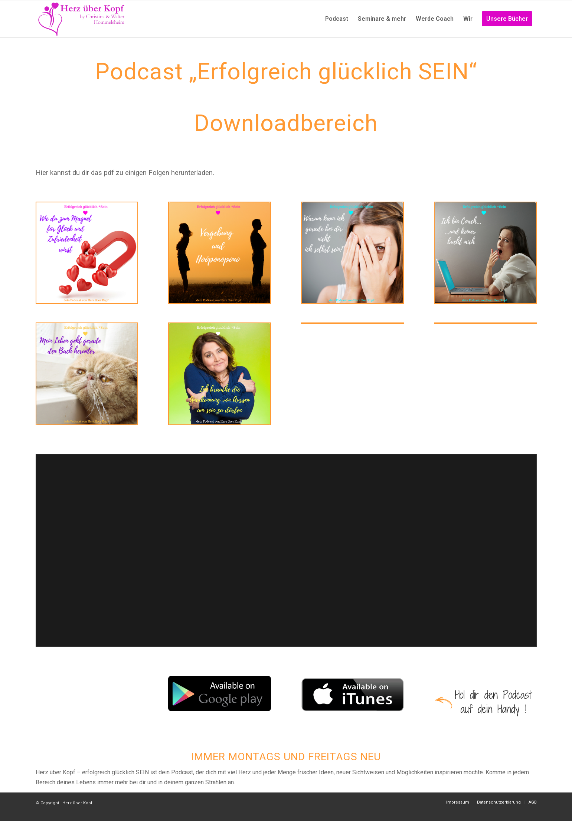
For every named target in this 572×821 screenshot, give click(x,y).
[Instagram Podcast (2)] (485, 253)
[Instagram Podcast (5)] (87, 373)
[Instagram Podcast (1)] (352, 253)
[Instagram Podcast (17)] (219, 373)
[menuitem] (336, 18)
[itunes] (352, 695)
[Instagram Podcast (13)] (87, 253)
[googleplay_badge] (219, 693)
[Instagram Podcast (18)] (219, 253)
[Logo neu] (82, 18)
